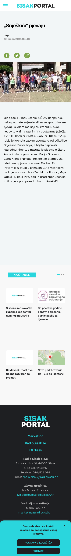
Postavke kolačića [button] (38, 542)
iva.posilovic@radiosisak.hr (35, 494)
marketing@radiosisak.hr (35, 512)
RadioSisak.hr (35, 443)
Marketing (36, 436)
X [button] (64, 525)
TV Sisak (35, 450)
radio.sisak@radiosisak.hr (40, 477)
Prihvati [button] (38, 550)
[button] (58, 274)
